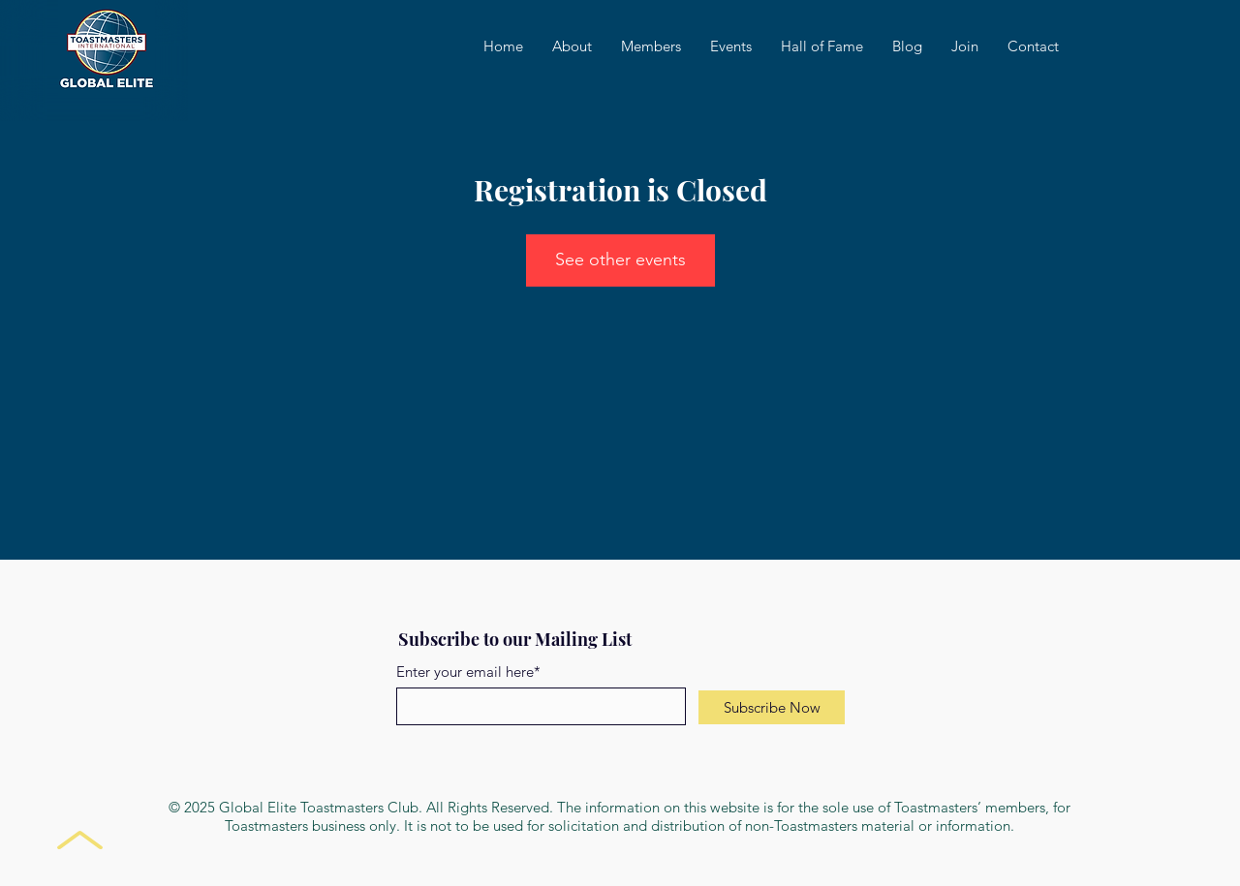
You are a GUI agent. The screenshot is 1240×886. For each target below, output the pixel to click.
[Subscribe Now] (771, 707)
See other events (620, 259)
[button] (731, 46)
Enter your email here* (468, 671)
